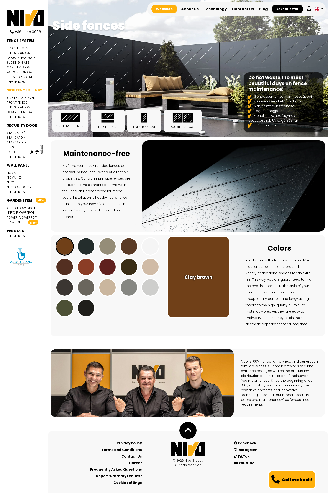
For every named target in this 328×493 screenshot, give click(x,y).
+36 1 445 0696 (25, 31)
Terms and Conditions (122, 449)
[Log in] (309, 9)
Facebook (245, 443)
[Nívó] (27, 18)
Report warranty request (119, 476)
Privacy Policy (129, 443)
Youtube (244, 463)
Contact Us (243, 9)
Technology (215, 9)
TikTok (241, 456)
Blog (263, 9)
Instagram (245, 449)
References (16, 81)
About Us (190, 9)
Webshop (164, 9)
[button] (319, 9)
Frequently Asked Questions (116, 469)
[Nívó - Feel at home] (188, 449)
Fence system (20, 40)
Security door (22, 125)
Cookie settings (127, 482)
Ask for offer (287, 9)
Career (135, 463)
